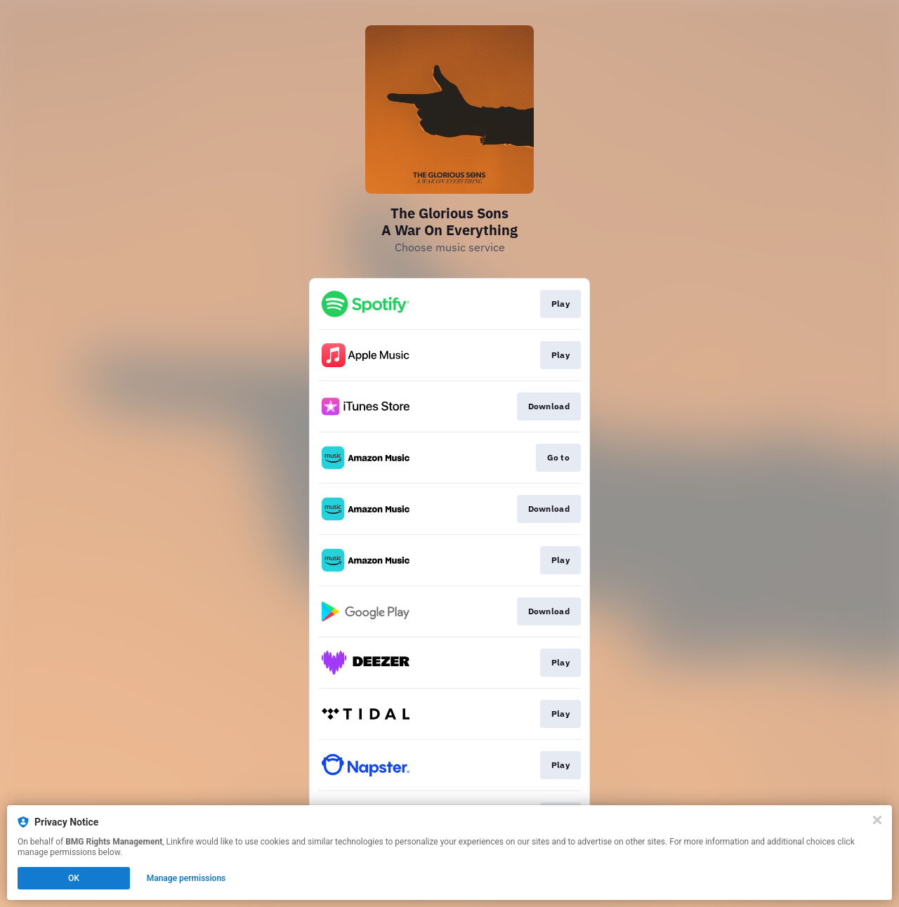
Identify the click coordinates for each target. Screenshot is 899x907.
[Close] (877, 820)
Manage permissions (186, 878)
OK (73, 878)
